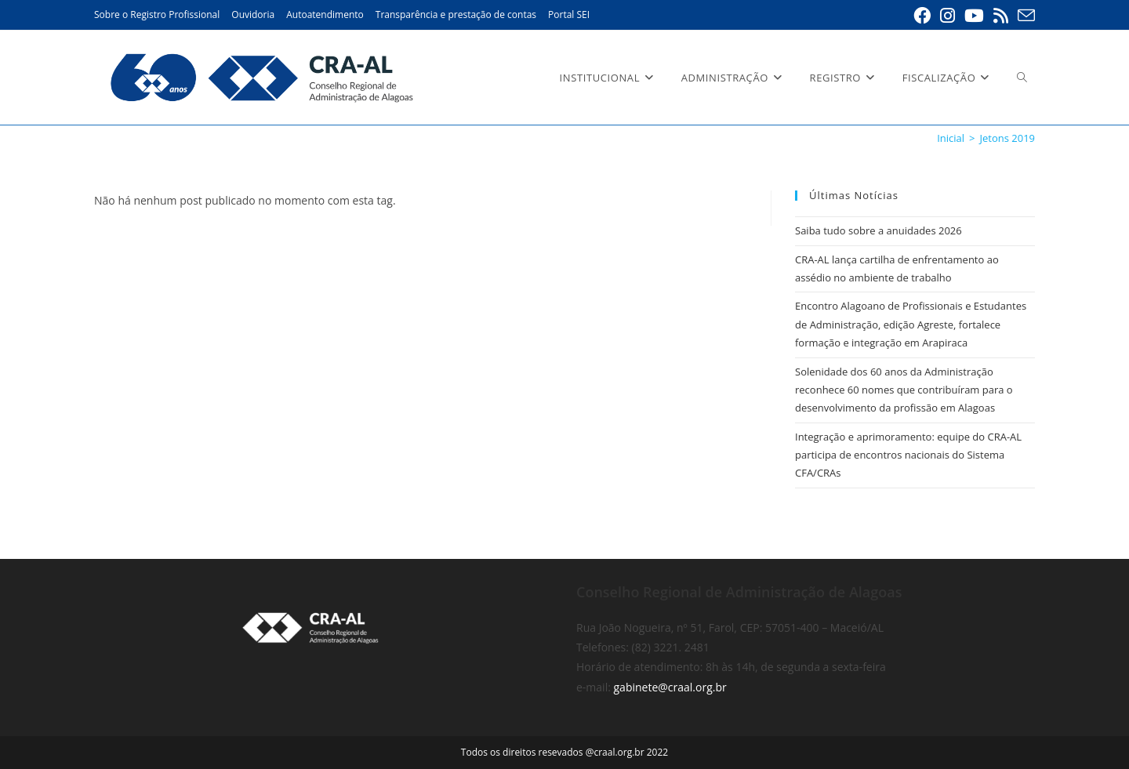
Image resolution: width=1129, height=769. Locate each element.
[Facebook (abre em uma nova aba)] (922, 15)
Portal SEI (569, 14)
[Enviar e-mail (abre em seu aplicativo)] (1024, 15)
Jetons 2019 (1007, 138)
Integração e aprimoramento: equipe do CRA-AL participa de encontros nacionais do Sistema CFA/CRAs (908, 455)
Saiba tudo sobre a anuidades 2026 (878, 230)
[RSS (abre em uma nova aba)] (1001, 15)
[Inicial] (950, 138)
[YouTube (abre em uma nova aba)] (974, 15)
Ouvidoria (252, 14)
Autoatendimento (325, 14)
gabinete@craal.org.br (670, 687)
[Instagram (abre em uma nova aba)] (947, 15)
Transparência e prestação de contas (456, 14)
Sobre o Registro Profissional (157, 14)
